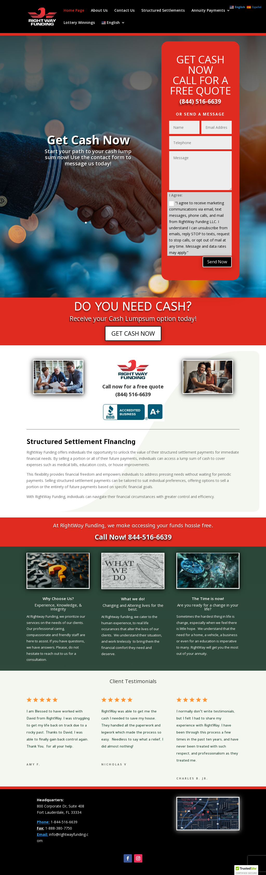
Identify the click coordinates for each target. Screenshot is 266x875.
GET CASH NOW (133, 333)
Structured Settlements (163, 11)
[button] (246, 870)
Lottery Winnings (79, 23)
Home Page (74, 11)
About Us (99, 11)
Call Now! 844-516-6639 (133, 537)
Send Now (217, 262)
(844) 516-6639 (200, 101)
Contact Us (124, 11)
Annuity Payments (208, 11)
